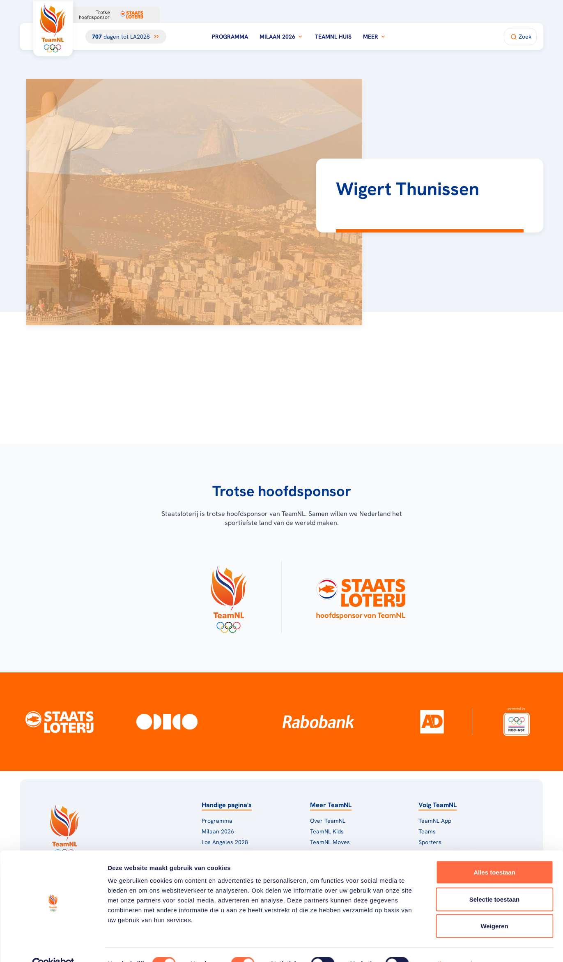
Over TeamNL (327, 820)
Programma (230, 36)
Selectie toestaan (494, 881)
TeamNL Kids (327, 831)
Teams (427, 831)
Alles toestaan (494, 854)
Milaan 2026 (281, 36)
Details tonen (443, 945)
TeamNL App (434, 820)
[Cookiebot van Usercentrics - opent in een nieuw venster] (53, 946)
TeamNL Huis (333, 36)
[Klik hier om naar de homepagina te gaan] (53, 28)
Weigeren (494, 907)
